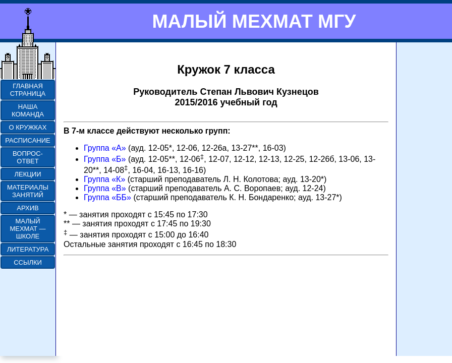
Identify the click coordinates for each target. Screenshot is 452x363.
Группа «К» (104, 179)
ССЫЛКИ (28, 262)
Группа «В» (105, 188)
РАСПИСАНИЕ (27, 140)
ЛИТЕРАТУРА (28, 249)
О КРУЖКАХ (28, 127)
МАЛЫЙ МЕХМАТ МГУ (254, 21)
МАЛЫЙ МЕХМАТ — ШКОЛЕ (27, 228)
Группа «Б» (105, 159)
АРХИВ (27, 208)
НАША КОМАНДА (28, 110)
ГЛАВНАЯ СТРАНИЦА (27, 89)
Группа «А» (105, 148)
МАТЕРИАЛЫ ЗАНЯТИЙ (27, 191)
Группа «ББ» (107, 197)
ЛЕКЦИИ (27, 174)
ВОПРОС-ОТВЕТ (28, 157)
